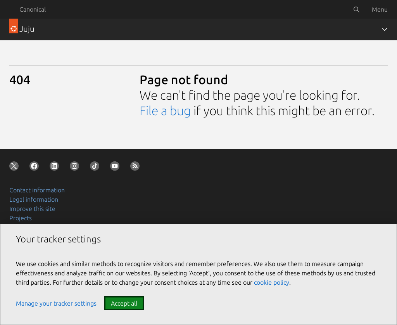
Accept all (124, 303)
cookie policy (271, 282)
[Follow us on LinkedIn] (56, 167)
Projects (20, 217)
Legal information (33, 199)
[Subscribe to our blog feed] (136, 167)
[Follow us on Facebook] (35, 167)
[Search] (356, 9)
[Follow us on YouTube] (116, 167)
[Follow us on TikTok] (96, 167)
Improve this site (32, 208)
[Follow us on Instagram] (76, 167)
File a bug (165, 111)
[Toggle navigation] (384, 29)
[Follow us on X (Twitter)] (15, 167)
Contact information (37, 190)
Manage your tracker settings (56, 303)
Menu (380, 9)
